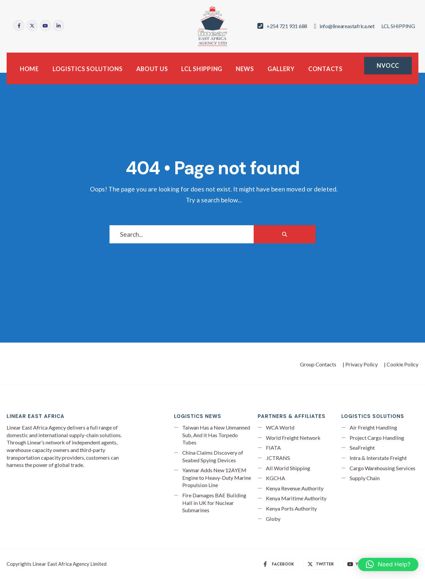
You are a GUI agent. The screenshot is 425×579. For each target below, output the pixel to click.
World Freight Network (293, 437)
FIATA (273, 447)
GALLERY (281, 68)
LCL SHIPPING (201, 68)
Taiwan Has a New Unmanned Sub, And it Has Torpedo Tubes (216, 434)
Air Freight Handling (373, 427)
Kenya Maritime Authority (296, 498)
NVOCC (388, 65)
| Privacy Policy (360, 364)
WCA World (280, 427)
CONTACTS (325, 68)
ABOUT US (152, 68)
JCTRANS (278, 458)
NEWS (245, 68)
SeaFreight (362, 447)
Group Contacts (318, 364)
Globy (273, 519)
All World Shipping (288, 468)
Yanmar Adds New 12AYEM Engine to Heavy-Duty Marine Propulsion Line (216, 477)
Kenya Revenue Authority (294, 488)
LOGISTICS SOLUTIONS (88, 68)
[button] (388, 564)
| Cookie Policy (401, 364)
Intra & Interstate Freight (378, 458)
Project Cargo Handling (377, 437)
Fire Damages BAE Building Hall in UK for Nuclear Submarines (214, 502)
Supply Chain (365, 478)
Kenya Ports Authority (291, 508)
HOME (29, 68)
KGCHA (275, 478)
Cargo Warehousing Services (382, 468)
